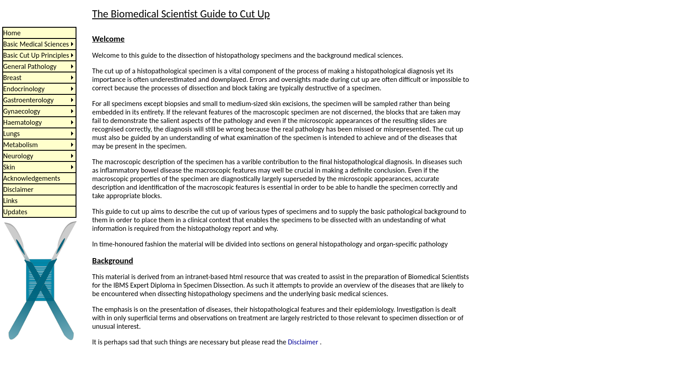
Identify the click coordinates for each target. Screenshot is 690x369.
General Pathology (29, 66)
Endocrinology (24, 89)
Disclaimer (18, 189)
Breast (12, 77)
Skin (9, 167)
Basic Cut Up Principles (36, 55)
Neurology (18, 156)
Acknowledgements (31, 178)
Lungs (11, 133)
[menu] (39, 122)
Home (12, 33)
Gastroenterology (28, 100)
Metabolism (20, 144)
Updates (15, 212)
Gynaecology (21, 111)
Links (10, 200)
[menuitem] (39, 32)
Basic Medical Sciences (36, 44)
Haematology (22, 122)
